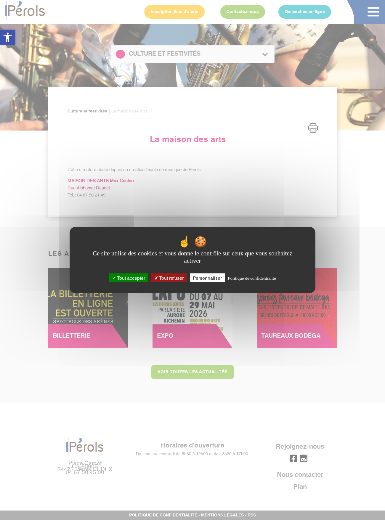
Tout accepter (128, 277)
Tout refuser (169, 277)
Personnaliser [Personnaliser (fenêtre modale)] (207, 277)
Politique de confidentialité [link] (252, 278)
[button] (7, 37)
